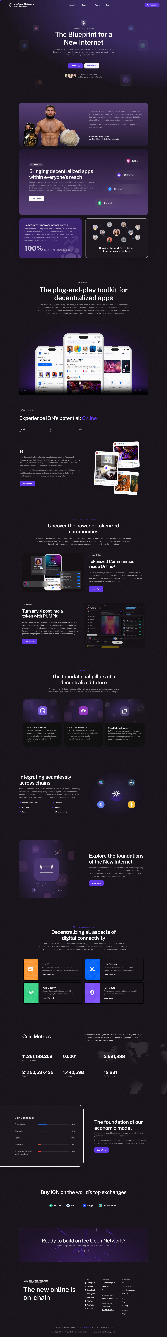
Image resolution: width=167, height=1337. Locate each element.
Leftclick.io (86, 1327)
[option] (63, 1335)
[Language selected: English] (112, 1335)
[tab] (32, 429)
